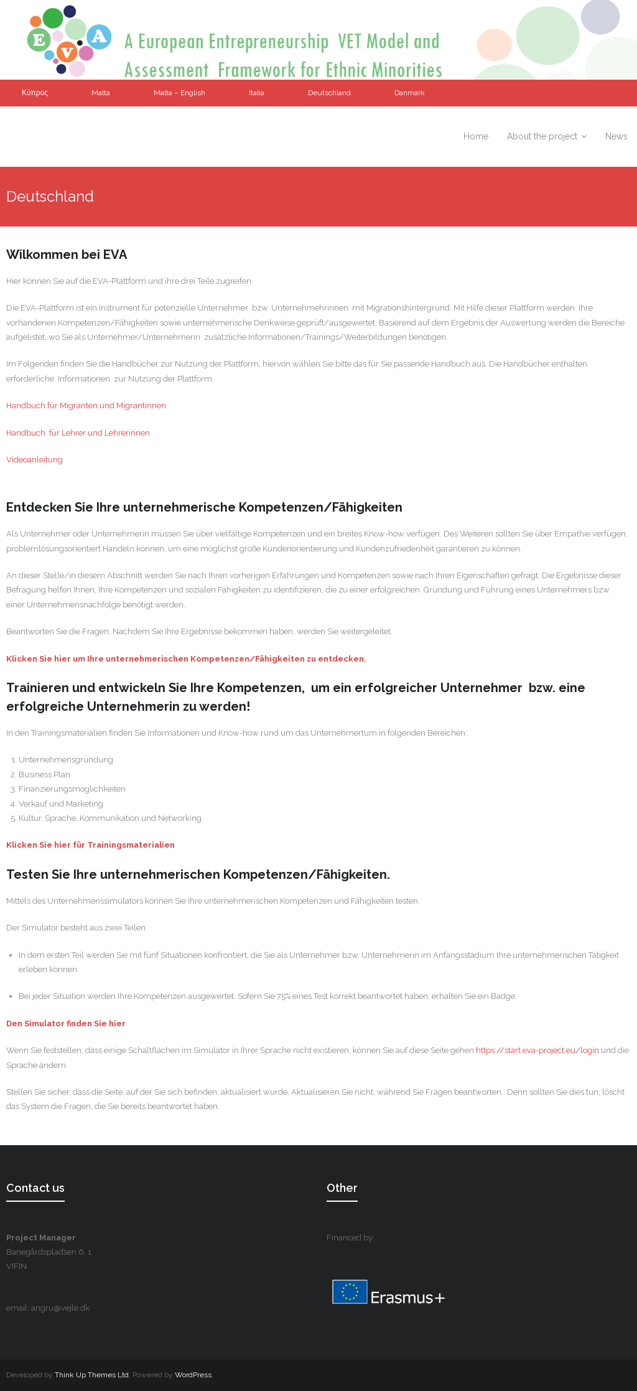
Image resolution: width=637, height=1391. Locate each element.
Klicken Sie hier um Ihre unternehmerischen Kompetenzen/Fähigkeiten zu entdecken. (186, 658)
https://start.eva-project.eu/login (537, 1050)
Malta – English (179, 92)
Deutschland (329, 92)
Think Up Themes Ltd (92, 1374)
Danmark (409, 92)
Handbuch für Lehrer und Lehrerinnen (78, 433)
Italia (256, 92)
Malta (100, 92)
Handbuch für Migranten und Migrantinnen (86, 405)
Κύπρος (35, 92)
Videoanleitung (34, 459)
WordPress (193, 1374)
